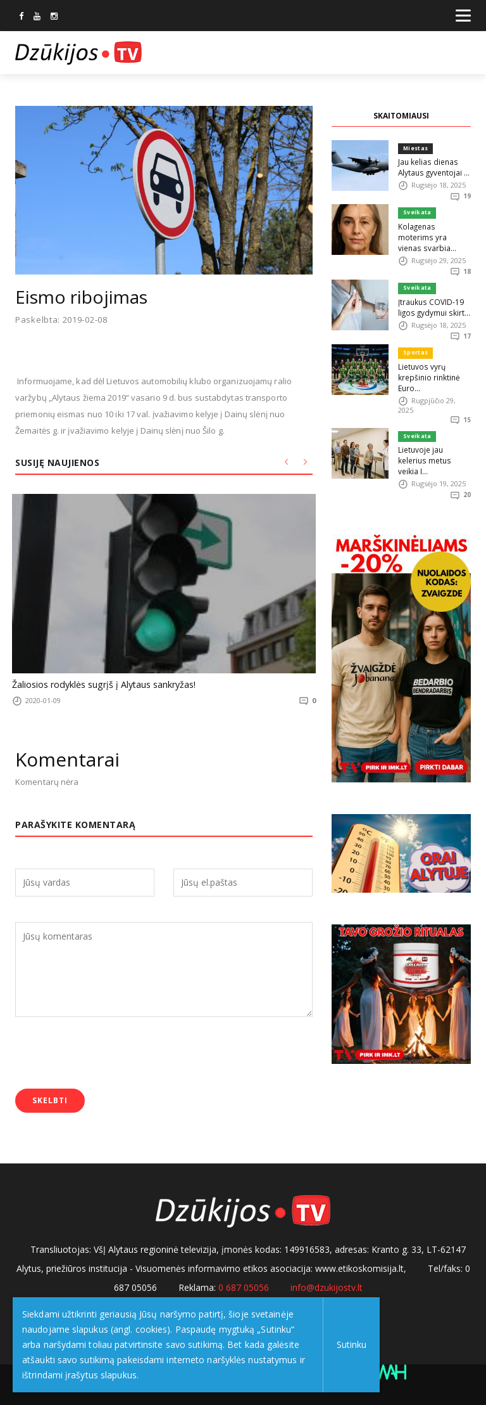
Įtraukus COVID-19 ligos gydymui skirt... (432, 292)
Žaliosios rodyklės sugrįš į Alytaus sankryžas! (98, 683)
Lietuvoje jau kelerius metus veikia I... (434, 437)
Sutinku (349, 1344)
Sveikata (416, 211)
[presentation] (111, 1052)
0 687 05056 (243, 1285)
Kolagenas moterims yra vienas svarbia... (433, 229)
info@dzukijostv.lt (326, 1285)
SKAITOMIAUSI (401, 115)
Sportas (415, 338)
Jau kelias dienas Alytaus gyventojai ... (432, 166)
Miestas (415, 148)
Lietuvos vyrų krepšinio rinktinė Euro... (428, 361)
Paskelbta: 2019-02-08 (61, 320)
